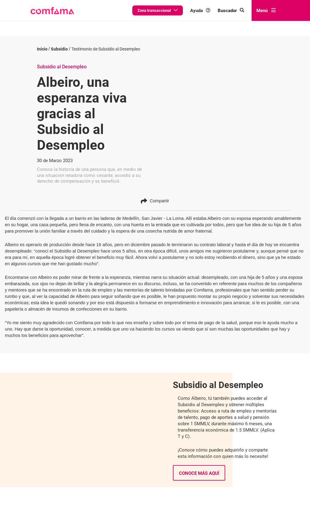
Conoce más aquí (199, 468)
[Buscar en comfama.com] (231, 10)
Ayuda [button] (200, 10)
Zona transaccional (157, 10)
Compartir (155, 196)
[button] (52, 10)
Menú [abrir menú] (266, 10)
